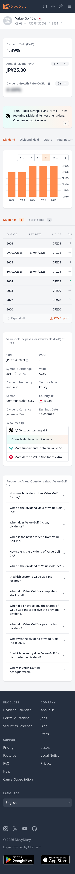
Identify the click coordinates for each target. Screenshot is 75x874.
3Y (38, 157)
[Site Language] (45, 6)
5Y (46, 157)
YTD (22, 157)
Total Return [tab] (65, 139)
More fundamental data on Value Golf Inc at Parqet (40, 448)
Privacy (46, 763)
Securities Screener (17, 726)
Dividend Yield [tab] (29, 139)
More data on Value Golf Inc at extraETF (40, 457)
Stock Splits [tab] (40, 220)
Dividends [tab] (13, 220)
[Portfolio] (61, 6)
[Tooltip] (52, 396)
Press (45, 734)
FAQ (6, 763)
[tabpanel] (37, 179)
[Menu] (69, 6)
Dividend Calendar (17, 710)
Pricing (8, 747)
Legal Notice (50, 755)
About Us (48, 710)
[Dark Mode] (53, 6)
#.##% (13, 89)
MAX (55, 157)
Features (9, 755)
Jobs (44, 718)
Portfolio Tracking (16, 718)
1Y (30, 157)
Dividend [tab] (9, 139)
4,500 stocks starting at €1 (32, 430)
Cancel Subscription (18, 779)
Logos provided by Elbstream (22, 847)
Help (6, 771)
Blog (44, 726)
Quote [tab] (48, 139)
